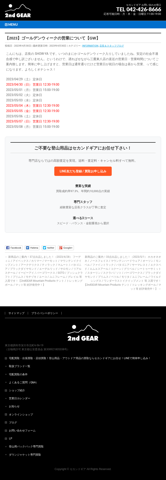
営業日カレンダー (19, 398)
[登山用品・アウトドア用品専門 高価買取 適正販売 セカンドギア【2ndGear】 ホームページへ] (18, 12)
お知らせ (14, 406)
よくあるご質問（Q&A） (23, 382)
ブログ (13, 422)
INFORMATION (90, 45)
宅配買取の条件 (18, 374)
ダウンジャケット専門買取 (25, 454)
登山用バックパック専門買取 (26, 446)
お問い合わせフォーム (22, 430)
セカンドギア (78, 469)
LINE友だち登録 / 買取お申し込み (83, 171)
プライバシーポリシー (44, 313)
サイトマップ (16, 313)
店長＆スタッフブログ (111, 45)
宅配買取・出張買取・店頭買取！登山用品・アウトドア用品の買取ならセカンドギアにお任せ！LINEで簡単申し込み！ (80, 358)
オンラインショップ (21, 414)
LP (10, 438)
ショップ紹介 (17, 390)
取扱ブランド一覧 (19, 366)
